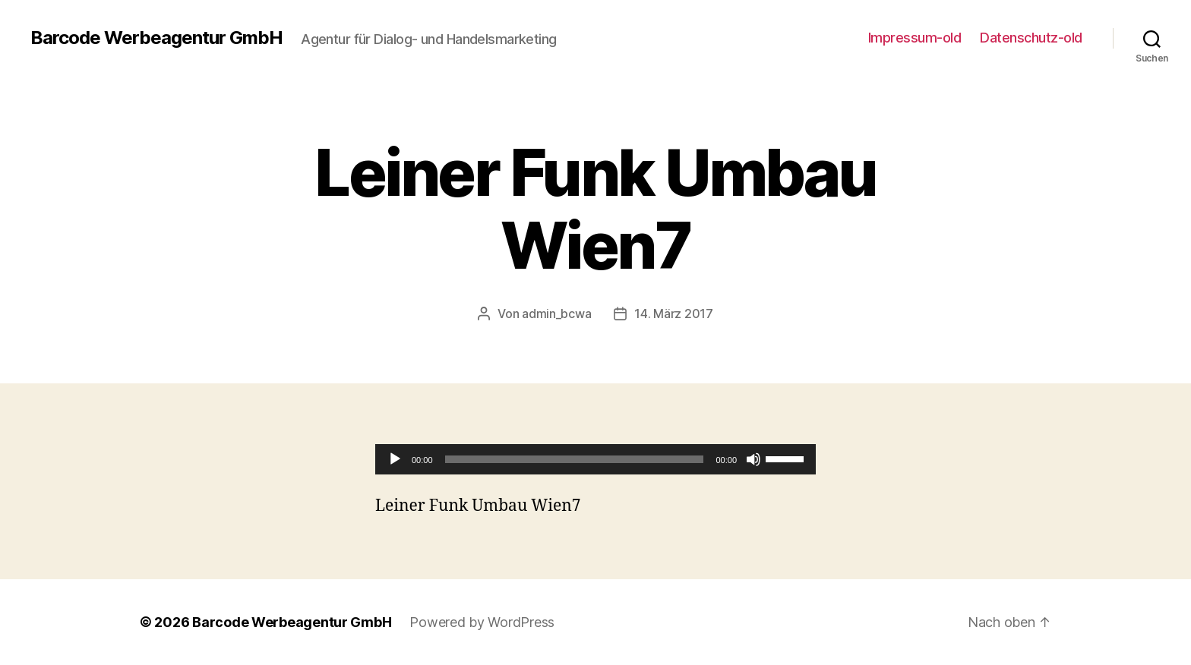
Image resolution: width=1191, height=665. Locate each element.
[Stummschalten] (753, 459)
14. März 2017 (673, 313)
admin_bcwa (556, 313)
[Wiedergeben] (395, 459)
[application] (595, 459)
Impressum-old (915, 38)
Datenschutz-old (1031, 38)
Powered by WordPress (481, 622)
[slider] (574, 459)
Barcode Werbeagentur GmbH (156, 38)
